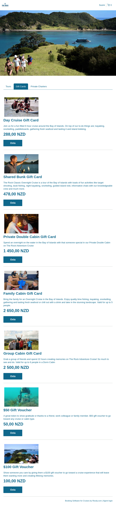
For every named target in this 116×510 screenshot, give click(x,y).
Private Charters (39, 86)
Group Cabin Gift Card (22, 353)
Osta (12, 143)
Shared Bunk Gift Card (22, 177)
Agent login (108, 501)
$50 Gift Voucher (17, 410)
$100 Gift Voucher (18, 467)
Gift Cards (21, 86)
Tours (8, 86)
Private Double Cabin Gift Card (29, 237)
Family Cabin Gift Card (22, 293)
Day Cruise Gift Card (20, 120)
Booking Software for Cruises (77, 501)
